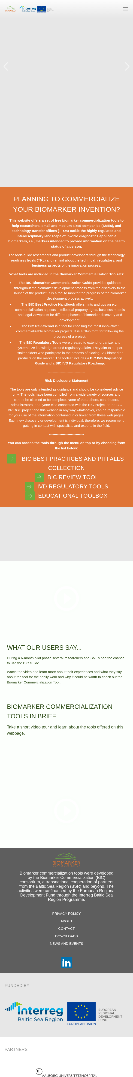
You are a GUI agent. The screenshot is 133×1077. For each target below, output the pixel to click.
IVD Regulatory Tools (66, 486)
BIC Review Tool (66, 477)
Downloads (66, 936)
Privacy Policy (66, 913)
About (66, 921)
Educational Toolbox (66, 495)
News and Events (66, 943)
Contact (66, 928)
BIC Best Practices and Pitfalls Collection (65, 462)
